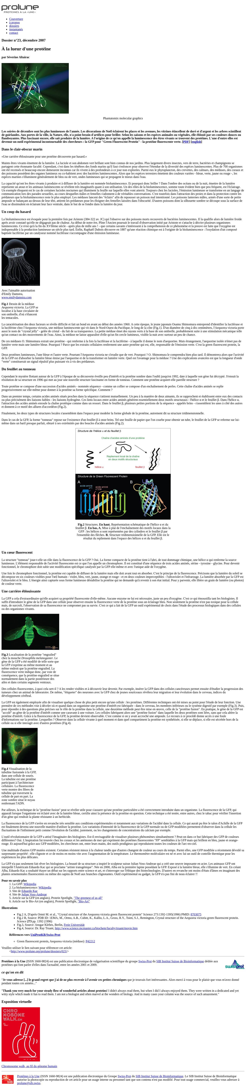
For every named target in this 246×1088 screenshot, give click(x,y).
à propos (14, 22)
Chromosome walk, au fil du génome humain (29, 1066)
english (196, 141)
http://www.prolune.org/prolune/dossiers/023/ (39, 951)
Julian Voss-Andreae (34, 894)
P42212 (90, 941)
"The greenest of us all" (88, 897)
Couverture (16, 19)
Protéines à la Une (28, 1076)
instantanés (16, 29)
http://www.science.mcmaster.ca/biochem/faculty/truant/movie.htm (96, 928)
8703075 (196, 914)
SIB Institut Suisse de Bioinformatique (180, 961)
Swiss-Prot (145, 961)
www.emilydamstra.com (17, 297)
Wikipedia (29, 884)
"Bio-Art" (84, 901)
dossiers (14, 25)
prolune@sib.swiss (28, 1083)
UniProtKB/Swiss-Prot (45, 934)
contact (13, 32)
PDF (186, 141)
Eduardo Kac (30, 891)
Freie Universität (74, 924)
